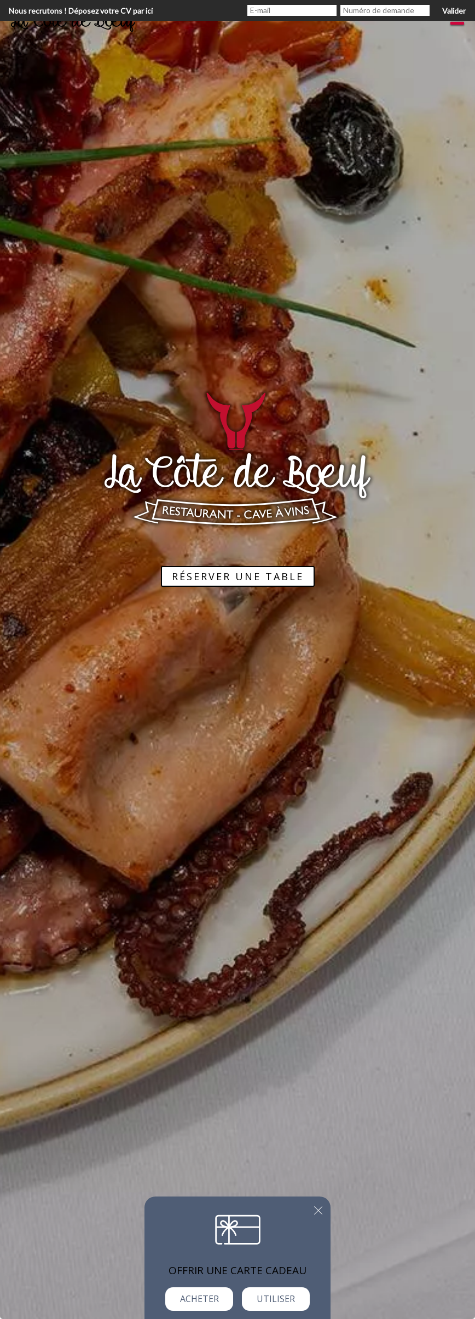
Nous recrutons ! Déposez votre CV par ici (81, 10)
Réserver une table (238, 576)
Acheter (199, 1299)
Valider (454, 10)
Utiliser (276, 1299)
